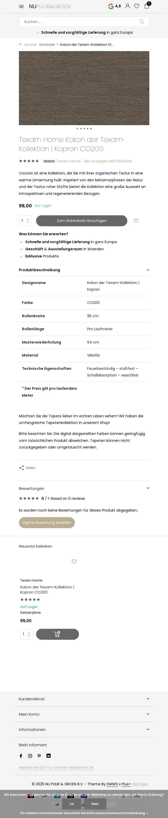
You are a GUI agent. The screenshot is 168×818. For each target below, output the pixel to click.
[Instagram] (30, 756)
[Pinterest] (39, 756)
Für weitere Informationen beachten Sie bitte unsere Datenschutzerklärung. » (84, 813)
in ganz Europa (68, 241)
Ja (72, 804)
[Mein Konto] (127, 6)
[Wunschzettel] (136, 6)
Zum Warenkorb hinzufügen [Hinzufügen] (82, 220)
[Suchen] (84, 22)
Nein (95, 804)
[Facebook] (21, 756)
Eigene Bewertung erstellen (47, 522)
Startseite (49, 44)
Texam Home (68, 161)
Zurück (28, 44)
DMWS (112, 784)
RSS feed (140, 784)
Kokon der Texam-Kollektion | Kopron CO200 (47, 590)
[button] (77, 128)
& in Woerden (61, 249)
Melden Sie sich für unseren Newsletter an (56, 767)
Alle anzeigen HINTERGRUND (108, 161)
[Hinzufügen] (57, 634)
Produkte (39, 256)
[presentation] (20, 89)
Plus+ (126, 784)
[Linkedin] (49, 756)
